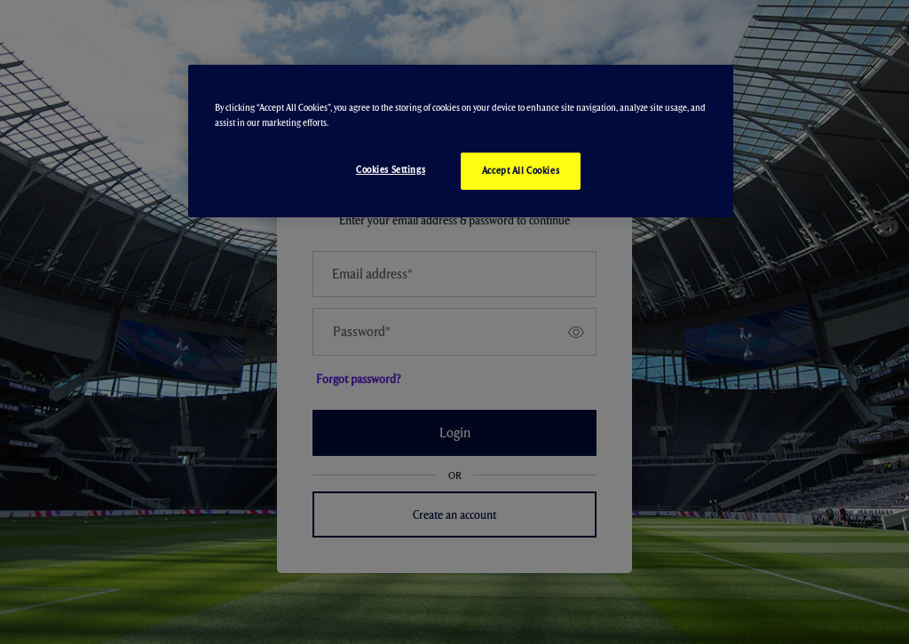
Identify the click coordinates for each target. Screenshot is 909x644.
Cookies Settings (390, 170)
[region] (460, 141)
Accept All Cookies (520, 171)
